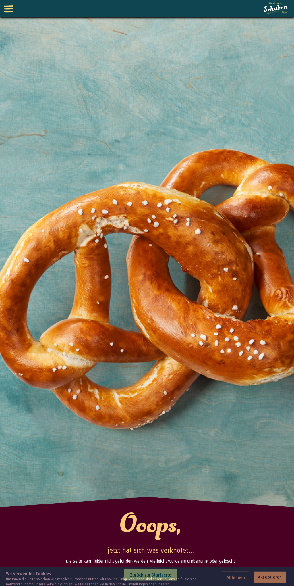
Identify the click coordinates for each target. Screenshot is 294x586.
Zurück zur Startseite (150, 574)
